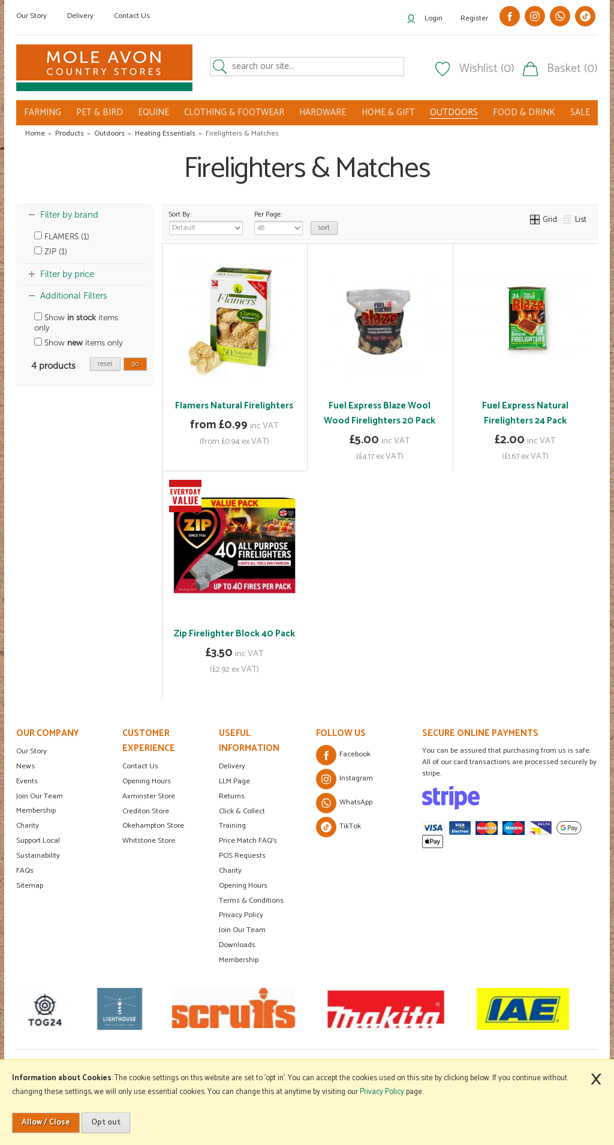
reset (105, 364)
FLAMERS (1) (61, 237)
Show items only (76, 322)
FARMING (42, 112)
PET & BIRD (99, 112)
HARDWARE (322, 112)
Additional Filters (73, 295)
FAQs (25, 870)
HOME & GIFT (388, 112)
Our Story (31, 16)
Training (232, 825)
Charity (27, 825)
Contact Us (132, 16)
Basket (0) (572, 69)
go (135, 364)
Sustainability (38, 855)
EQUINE (153, 112)
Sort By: (206, 222)
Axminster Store (148, 796)
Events (27, 781)
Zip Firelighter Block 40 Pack (234, 633)
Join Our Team (39, 796)
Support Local (38, 840)
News (25, 766)
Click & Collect (242, 811)
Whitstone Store (148, 840)
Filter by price (67, 274)
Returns (232, 796)
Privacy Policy (241, 915)
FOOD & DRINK (524, 112)
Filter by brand (69, 214)
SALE (580, 112)
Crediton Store (145, 811)
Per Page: (278, 222)
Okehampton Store (153, 825)
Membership (36, 810)
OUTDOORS (454, 113)
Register (474, 18)
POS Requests (242, 855)
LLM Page (234, 781)
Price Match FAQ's (248, 840)
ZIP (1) (50, 252)
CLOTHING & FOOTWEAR (234, 112)
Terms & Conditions (251, 900)
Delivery (80, 16)
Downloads (237, 945)
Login (434, 18)
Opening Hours (146, 781)
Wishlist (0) (486, 69)
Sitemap (29, 885)
